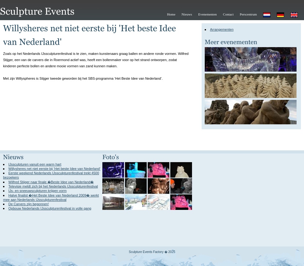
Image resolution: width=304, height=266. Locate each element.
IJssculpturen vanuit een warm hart (34, 164)
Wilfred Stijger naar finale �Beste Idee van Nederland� (51, 182)
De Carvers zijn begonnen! (28, 204)
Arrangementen (222, 29)
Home (171, 14)
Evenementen (207, 14)
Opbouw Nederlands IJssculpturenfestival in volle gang (49, 208)
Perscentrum (248, 14)
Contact (228, 14)
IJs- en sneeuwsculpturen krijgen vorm (37, 191)
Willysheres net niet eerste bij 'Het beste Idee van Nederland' (54, 169)
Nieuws (186, 14)
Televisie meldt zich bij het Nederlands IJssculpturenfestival (53, 186)
